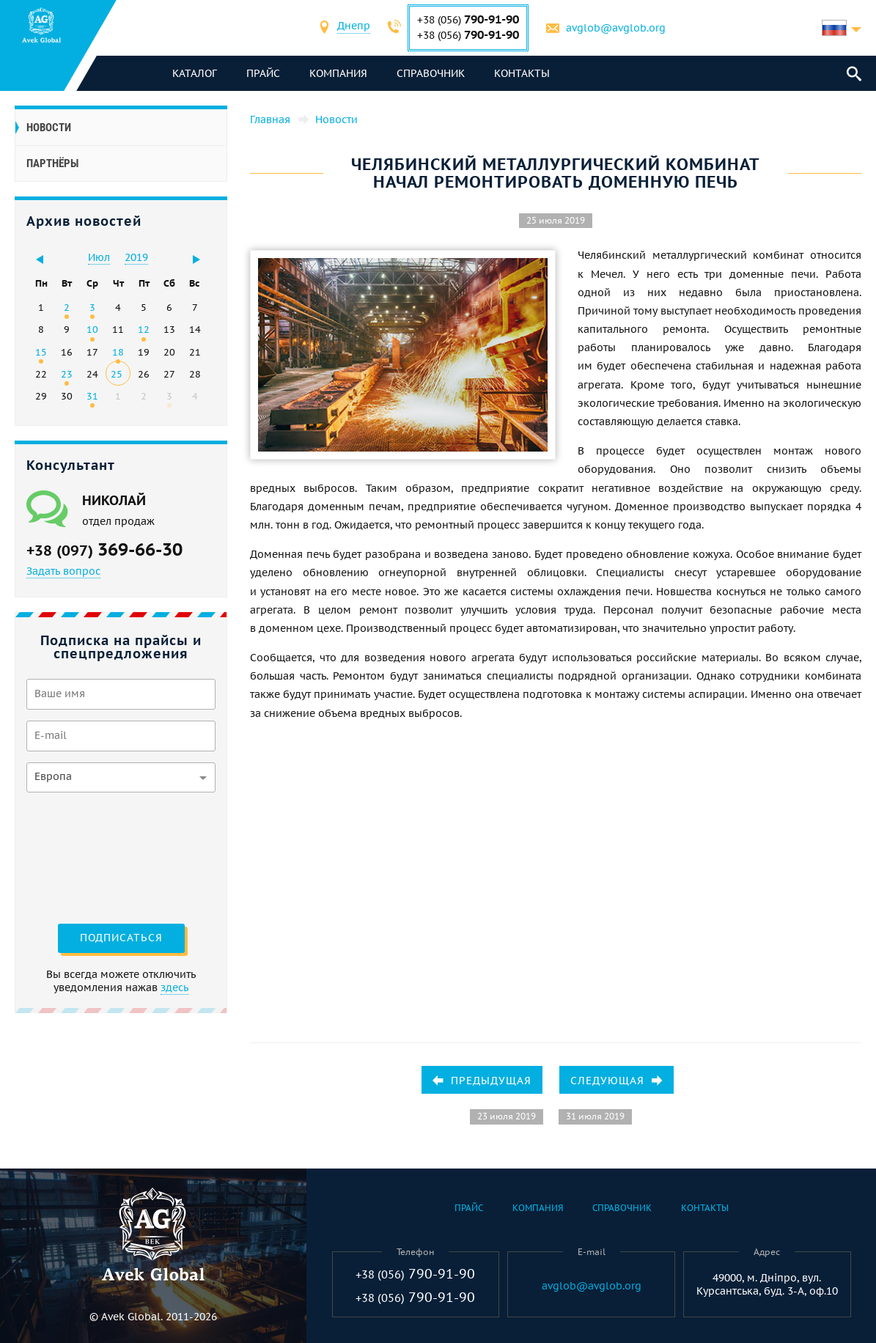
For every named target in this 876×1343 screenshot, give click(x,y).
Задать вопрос (63, 571)
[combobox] (353, 27)
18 (118, 352)
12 (144, 329)
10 (92, 329)
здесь (174, 987)
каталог (194, 73)
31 (92, 396)
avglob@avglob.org (616, 27)
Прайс (263, 73)
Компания (338, 73)
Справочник (431, 73)
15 (41, 352)
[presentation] (86, 856)
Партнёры (52, 163)
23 (67, 374)
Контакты (522, 73)
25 (116, 374)
